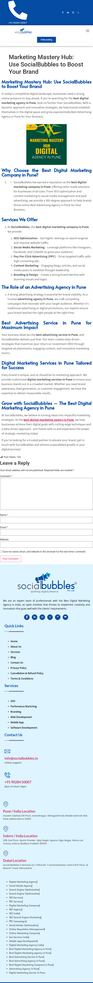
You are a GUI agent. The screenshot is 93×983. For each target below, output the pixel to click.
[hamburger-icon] (87, 31)
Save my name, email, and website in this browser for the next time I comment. (44, 552)
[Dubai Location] (6, 853)
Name (4, 515)
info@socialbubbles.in (21, 758)
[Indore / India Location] (6, 829)
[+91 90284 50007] (7, 775)
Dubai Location (14, 860)
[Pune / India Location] (6, 804)
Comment (6, 476)
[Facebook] (62, 12)
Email (4, 527)
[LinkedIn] (68, 12)
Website (4, 539)
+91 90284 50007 (18, 782)
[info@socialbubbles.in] (7, 751)
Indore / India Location (20, 836)
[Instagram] (73, 12)
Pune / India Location (19, 811)
